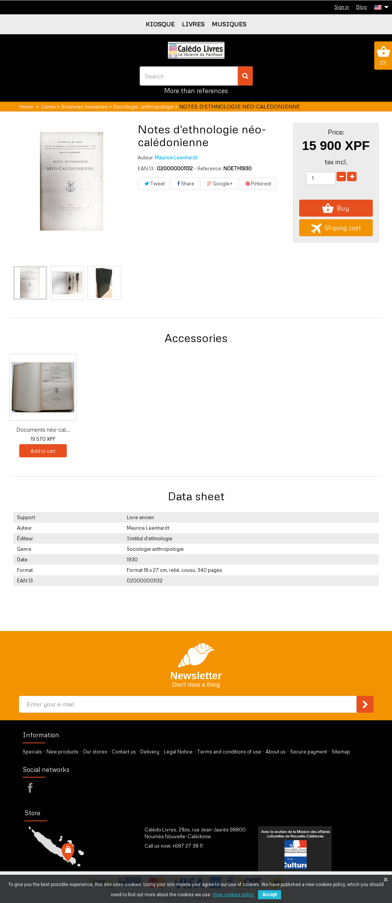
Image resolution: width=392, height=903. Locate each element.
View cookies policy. (233, 894)
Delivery (149, 752)
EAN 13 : (147, 168)
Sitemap (341, 752)
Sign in (341, 7)
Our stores (95, 752)
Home (26, 106)
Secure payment (308, 752)
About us (276, 752)
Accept (269, 894)
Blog (361, 7)
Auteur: (146, 157)
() (383, 55)
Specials (32, 752)
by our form (177, 855)
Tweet (154, 183)
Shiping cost (336, 227)
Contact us (124, 752)
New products (62, 752)
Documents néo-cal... (118, 429)
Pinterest (257, 183)
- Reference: (208, 168)
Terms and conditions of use (229, 752)
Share (185, 183)
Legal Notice (178, 752)
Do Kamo (43, 429)
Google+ (219, 183)
